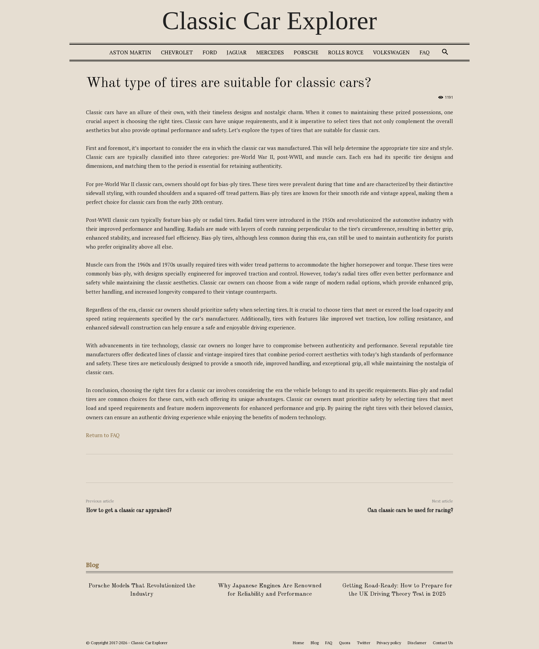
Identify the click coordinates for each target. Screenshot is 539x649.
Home (298, 642)
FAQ (424, 52)
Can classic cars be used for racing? (410, 510)
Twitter (363, 642)
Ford (209, 52)
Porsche (306, 52)
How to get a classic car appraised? (129, 510)
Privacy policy (389, 642)
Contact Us (443, 642)
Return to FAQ (103, 435)
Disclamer (417, 642)
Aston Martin (130, 52)
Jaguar (236, 52)
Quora (344, 642)
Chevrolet (177, 52)
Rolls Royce (345, 52)
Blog (315, 642)
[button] (445, 53)
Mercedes (270, 52)
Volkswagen (391, 52)
